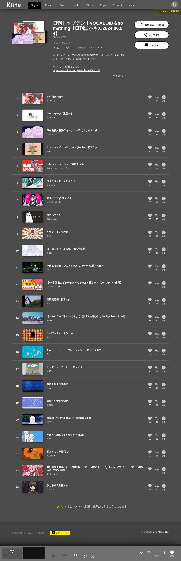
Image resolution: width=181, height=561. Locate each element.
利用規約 (40, 533)
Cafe (62, 5)
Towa (49, 388)
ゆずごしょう (52, 474)
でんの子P (51, 456)
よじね (49, 253)
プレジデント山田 (53, 287)
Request (117, 5)
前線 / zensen (52, 219)
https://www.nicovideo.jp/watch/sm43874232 (76, 70)
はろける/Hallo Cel (54, 202)
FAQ (29, 533)
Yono (48, 270)
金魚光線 (50, 405)
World (76, 5)
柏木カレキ (51, 101)
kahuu (49, 422)
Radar (48, 5)
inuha (49, 439)
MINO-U (50, 371)
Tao (48, 354)
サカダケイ (51, 118)
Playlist (34, 5)
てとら (49, 236)
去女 (48, 337)
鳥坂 (48, 303)
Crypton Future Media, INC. (156, 532)
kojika (49, 151)
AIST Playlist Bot (63, 43)
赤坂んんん (51, 134)
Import (131, 5)
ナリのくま (51, 185)
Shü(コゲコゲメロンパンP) (57, 168)
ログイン (164, 11)
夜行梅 (49, 320)
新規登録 (175, 11)
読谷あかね (51, 489)
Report (103, 5)
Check (89, 5)
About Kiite (17, 533)
